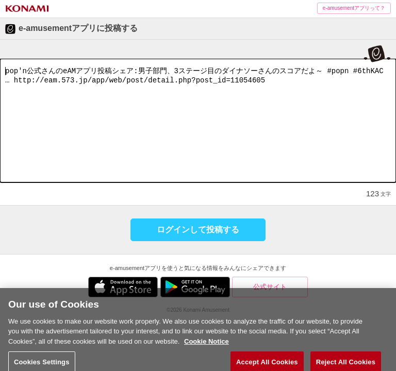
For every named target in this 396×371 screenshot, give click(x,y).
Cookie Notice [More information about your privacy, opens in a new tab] (206, 351)
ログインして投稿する (198, 229)
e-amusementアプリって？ (354, 8)
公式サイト (270, 287)
